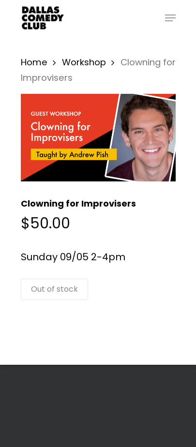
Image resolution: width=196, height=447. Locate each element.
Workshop (84, 62)
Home (34, 62)
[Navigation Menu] (170, 18)
